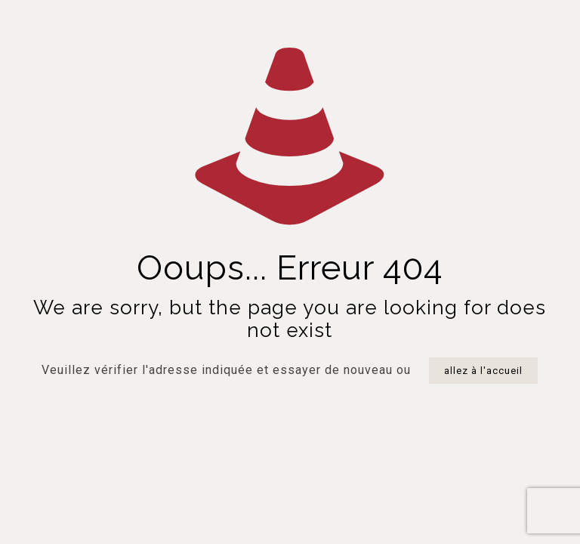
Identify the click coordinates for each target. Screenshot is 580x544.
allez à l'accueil (483, 370)
